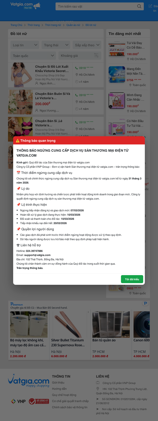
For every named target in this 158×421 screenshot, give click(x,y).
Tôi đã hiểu (132, 279)
